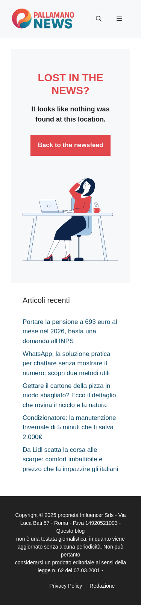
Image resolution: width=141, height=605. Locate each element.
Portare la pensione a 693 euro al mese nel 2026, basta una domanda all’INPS (70, 331)
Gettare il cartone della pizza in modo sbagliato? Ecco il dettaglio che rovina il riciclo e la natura (69, 395)
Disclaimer (29, 586)
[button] (98, 19)
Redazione (102, 586)
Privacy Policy (65, 586)
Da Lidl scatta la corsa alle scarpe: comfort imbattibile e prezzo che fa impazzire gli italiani (70, 459)
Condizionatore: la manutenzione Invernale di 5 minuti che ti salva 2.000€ (69, 427)
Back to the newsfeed (70, 145)
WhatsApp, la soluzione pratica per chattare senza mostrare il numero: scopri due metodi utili (66, 363)
